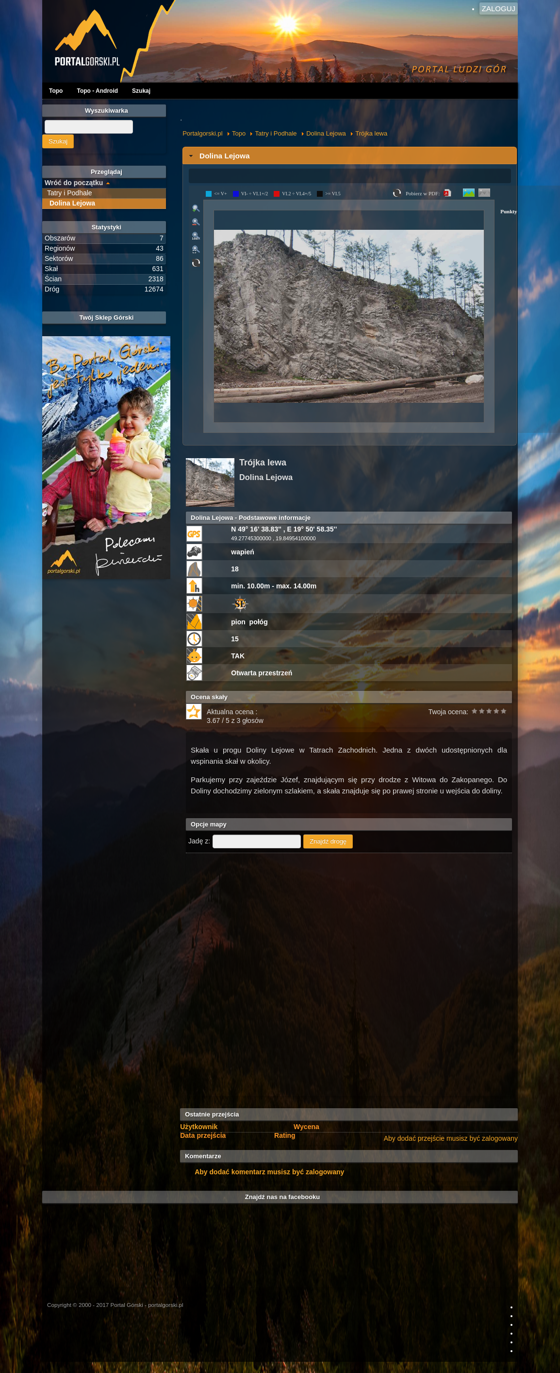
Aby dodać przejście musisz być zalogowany (451, 1138)
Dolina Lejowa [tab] (218, 156)
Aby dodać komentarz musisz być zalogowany (269, 1172)
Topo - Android (97, 90)
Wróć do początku (74, 183)
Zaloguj (498, 8)
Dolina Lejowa (326, 133)
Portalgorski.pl (202, 133)
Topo (56, 90)
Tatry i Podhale (276, 133)
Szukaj (141, 90)
